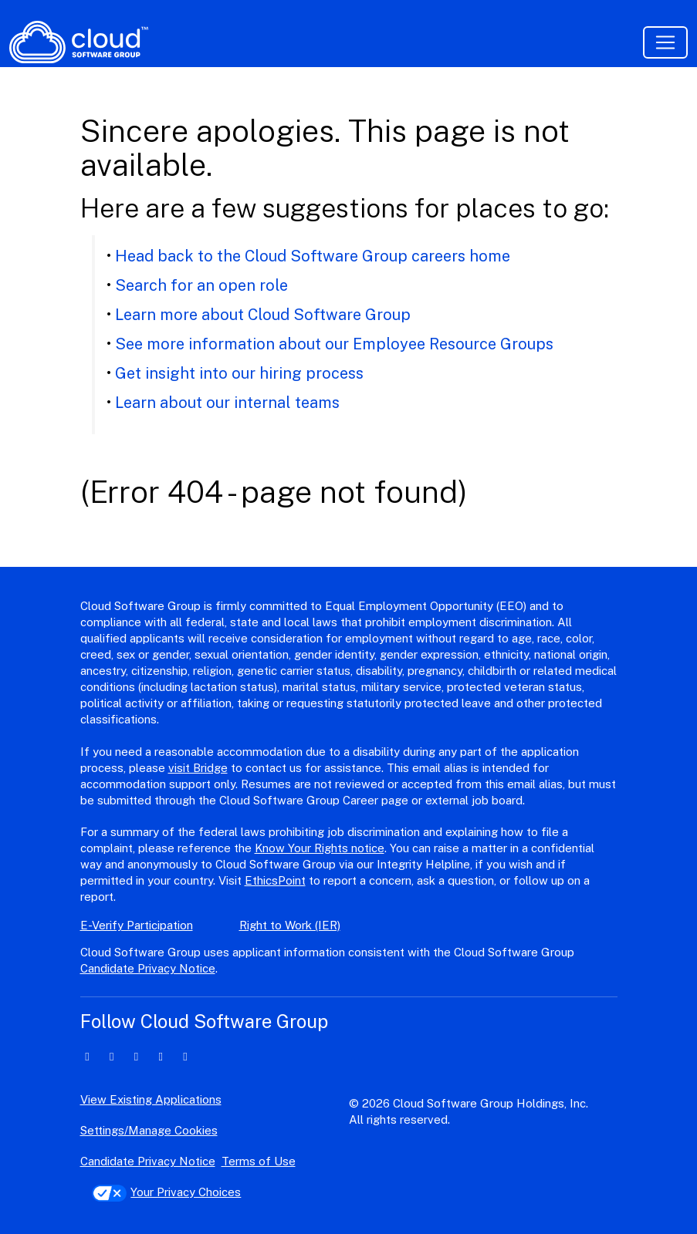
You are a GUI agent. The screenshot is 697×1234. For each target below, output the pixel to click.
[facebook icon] (136, 1056)
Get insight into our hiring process (239, 373)
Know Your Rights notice (319, 848)
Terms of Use (259, 1161)
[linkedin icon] (87, 1056)
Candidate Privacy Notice (147, 968)
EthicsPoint (275, 880)
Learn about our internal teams (227, 402)
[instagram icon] (161, 1056)
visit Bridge (198, 767)
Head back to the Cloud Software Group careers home (312, 256)
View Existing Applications (151, 1099)
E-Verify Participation (136, 925)
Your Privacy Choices (167, 1192)
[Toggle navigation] (665, 42)
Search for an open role (201, 285)
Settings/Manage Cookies (149, 1130)
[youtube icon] (185, 1056)
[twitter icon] (111, 1056)
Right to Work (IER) (289, 925)
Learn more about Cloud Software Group (263, 314)
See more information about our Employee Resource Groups (334, 344)
